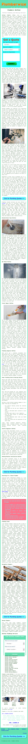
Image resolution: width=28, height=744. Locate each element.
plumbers (22, 69)
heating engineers (15, 592)
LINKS (14, 7)
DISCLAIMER (24, 7)
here (3, 364)
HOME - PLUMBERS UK (14, 722)
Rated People (5, 491)
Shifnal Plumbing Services (10, 633)
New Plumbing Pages (13, 729)
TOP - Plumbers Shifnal (7, 713)
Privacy (25, 733)
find (6, 622)
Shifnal (3, 203)
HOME (11, 7)
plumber (10, 27)
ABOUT (17, 7)
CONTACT (20, 7)
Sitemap (3, 729)
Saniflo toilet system (13, 443)
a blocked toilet (11, 330)
